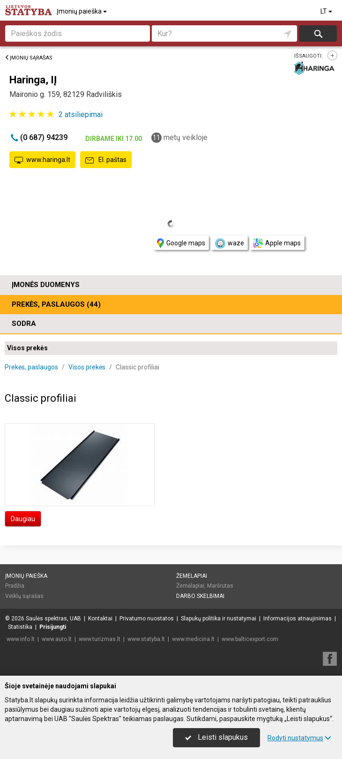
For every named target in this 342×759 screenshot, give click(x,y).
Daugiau (23, 519)
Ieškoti (317, 33)
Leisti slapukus (216, 737)
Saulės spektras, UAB (53, 618)
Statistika (20, 627)
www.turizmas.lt (99, 639)
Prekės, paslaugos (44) (56, 304)
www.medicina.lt (193, 639)
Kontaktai (100, 618)
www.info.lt (21, 639)
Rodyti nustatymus (299, 738)
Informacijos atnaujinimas (297, 618)
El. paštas (105, 160)
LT (327, 11)
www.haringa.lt (42, 160)
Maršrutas (220, 585)
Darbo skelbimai (200, 596)
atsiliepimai (81, 114)
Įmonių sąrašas (28, 58)
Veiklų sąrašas (24, 596)
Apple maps (277, 243)
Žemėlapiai (191, 576)
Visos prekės (27, 348)
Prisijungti (52, 627)
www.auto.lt (57, 639)
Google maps (181, 243)
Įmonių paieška (82, 11)
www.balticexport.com (250, 639)
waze (229, 243)
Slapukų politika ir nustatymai (218, 618)
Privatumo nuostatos (146, 618)
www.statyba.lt (146, 639)
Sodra (24, 323)
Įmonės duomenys (46, 284)
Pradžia (14, 585)
